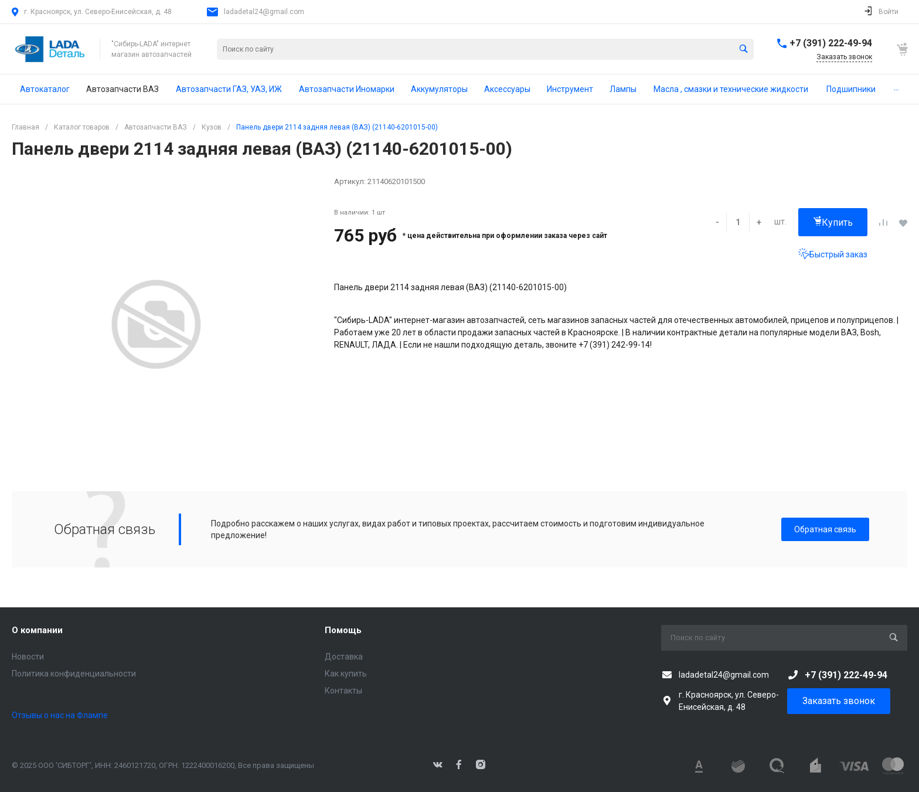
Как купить (346, 673)
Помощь (343, 630)
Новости (28, 656)
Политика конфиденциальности (74, 673)
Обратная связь (825, 529)
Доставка (344, 656)
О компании (37, 630)
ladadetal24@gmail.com (264, 12)
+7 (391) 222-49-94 (830, 43)
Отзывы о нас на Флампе (60, 715)
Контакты (343, 690)
